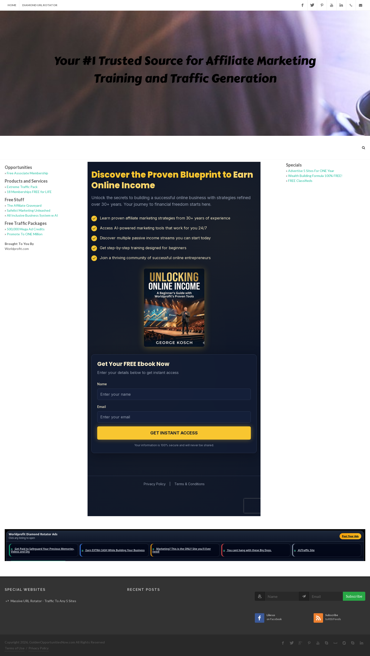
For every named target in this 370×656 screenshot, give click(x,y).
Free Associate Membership (27, 173)
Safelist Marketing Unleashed (28, 210)
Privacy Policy (39, 648)
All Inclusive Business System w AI (32, 215)
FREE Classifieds (300, 181)
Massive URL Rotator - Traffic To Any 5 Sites (43, 601)
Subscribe (354, 596)
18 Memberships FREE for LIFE (29, 192)
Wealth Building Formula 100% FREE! (315, 176)
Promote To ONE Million (24, 234)
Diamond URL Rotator (39, 5)
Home (12, 5)
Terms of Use (15, 648)
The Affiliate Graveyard (24, 205)
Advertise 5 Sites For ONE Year (311, 171)
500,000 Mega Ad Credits (26, 229)
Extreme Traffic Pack (22, 187)
